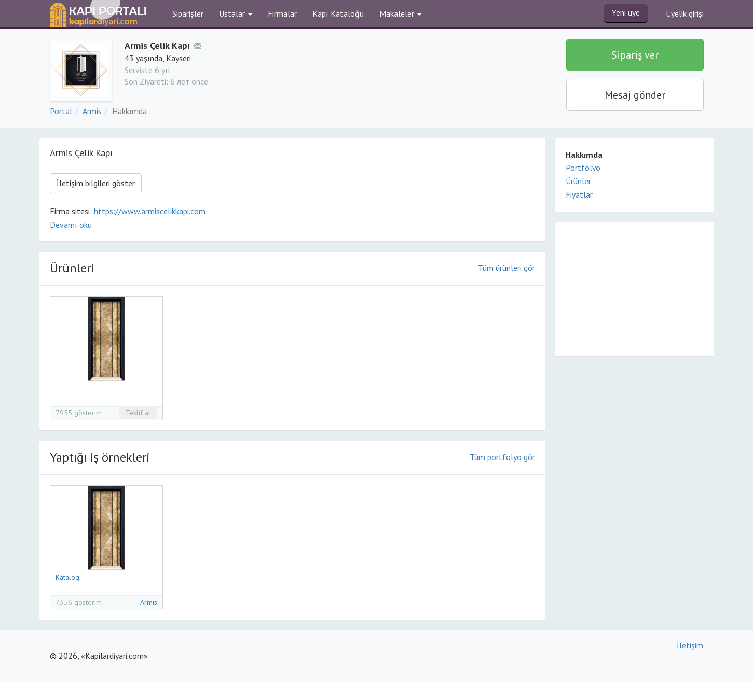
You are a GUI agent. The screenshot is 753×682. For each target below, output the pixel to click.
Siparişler (187, 13)
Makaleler (400, 13)
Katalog (67, 577)
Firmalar (282, 13)
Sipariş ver (635, 55)
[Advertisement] (635, 288)
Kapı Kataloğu (338, 13)
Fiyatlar (579, 194)
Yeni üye (626, 12)
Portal (61, 111)
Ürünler (578, 181)
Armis (92, 111)
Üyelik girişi (685, 13)
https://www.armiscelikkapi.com (150, 211)
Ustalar (235, 13)
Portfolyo (583, 167)
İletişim (690, 645)
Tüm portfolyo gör (502, 457)
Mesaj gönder (635, 95)
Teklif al (138, 412)
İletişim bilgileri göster (96, 183)
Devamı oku (71, 224)
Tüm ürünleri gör (506, 267)
